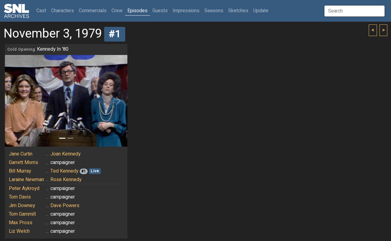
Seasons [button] (213, 10)
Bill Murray (20, 171)
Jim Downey (22, 205)
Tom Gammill (22, 214)
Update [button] (261, 10)
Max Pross (20, 222)
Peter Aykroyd (24, 188)
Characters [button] (62, 10)
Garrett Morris (23, 162)
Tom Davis (20, 197)
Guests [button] (160, 10)
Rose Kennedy (66, 179)
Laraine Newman (26, 179)
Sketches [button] (238, 10)
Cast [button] (42, 10)
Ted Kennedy (64, 171)
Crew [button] (116, 10)
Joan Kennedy (65, 154)
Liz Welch (19, 231)
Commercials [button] (93, 10)
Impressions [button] (186, 10)
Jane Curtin (20, 154)
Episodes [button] (137, 10)
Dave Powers (64, 205)
